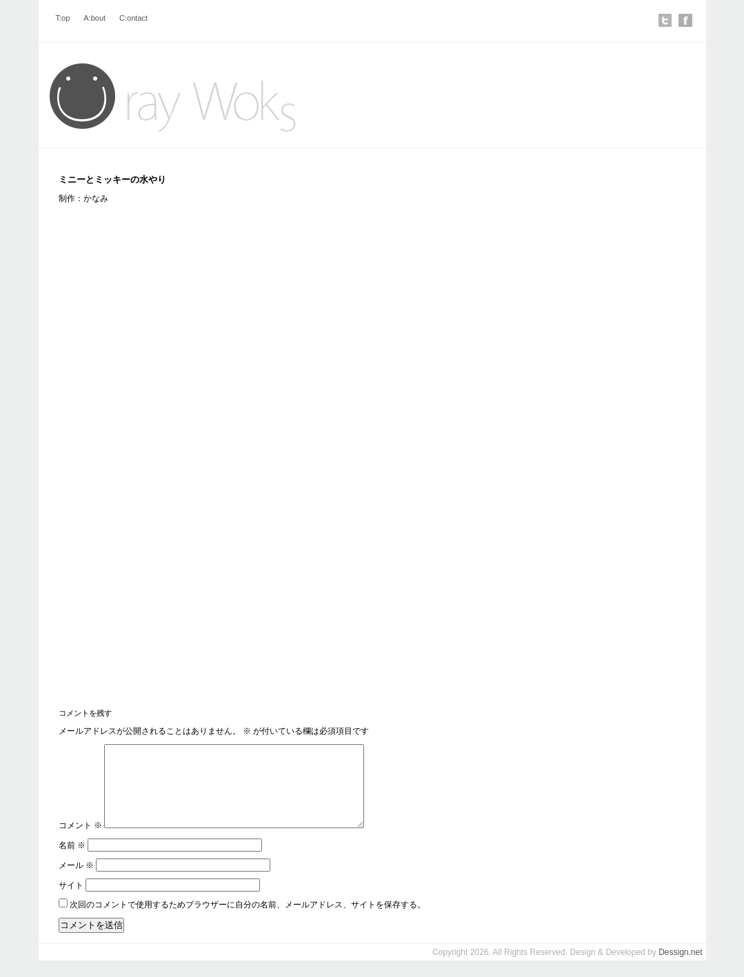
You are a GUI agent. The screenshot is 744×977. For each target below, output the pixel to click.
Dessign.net (680, 969)
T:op (63, 18)
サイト (71, 902)
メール (76, 882)
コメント (80, 842)
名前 (72, 862)
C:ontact (133, 18)
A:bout (94, 18)
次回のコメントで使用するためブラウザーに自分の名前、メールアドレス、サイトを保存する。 (247, 921)
